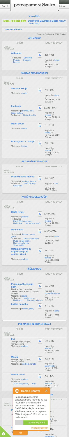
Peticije (16, 60)
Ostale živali (18, 374)
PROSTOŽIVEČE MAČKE (34, 161)
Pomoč (5, 6)
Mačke (14, 357)
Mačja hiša (17, 229)
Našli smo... (18, 300)
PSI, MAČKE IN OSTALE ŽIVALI (34, 324)
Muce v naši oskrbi (21, 241)
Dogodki (27, 60)
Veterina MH (18, 245)
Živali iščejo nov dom (22, 221)
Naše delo (17, 223)
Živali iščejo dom (20, 384)
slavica (48, 258)
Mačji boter (17, 123)
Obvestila (28, 58)
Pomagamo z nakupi (23, 141)
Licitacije (16, 106)
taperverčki (50, 366)
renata (24, 93)
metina (20, 113)
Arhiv (33, 384)
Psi (13, 339)
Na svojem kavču (33, 223)
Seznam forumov (13, 29)
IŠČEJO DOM (34, 269)
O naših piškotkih (39, 428)
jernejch (25, 217)
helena (24, 146)
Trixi (56, 183)
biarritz (25, 111)
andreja (25, 181)
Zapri (46, 391)
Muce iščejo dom (31, 239)
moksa (48, 150)
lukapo (48, 348)
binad (56, 60)
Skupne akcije (19, 88)
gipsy (56, 95)
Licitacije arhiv (29, 115)
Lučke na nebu (19, 304)
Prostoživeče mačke (22, 176)
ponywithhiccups (52, 293)
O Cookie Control (16, 391)
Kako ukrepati (30, 183)
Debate (16, 62)
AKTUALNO (34, 38)
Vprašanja (17, 186)
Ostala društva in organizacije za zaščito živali (21, 251)
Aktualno (16, 53)
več (20, 433)
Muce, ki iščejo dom (14, 20)
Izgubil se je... (30, 298)
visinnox (48, 383)
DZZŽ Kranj (17, 212)
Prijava (62, 6)
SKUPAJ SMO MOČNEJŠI (34, 73)
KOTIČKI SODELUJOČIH (34, 197)
